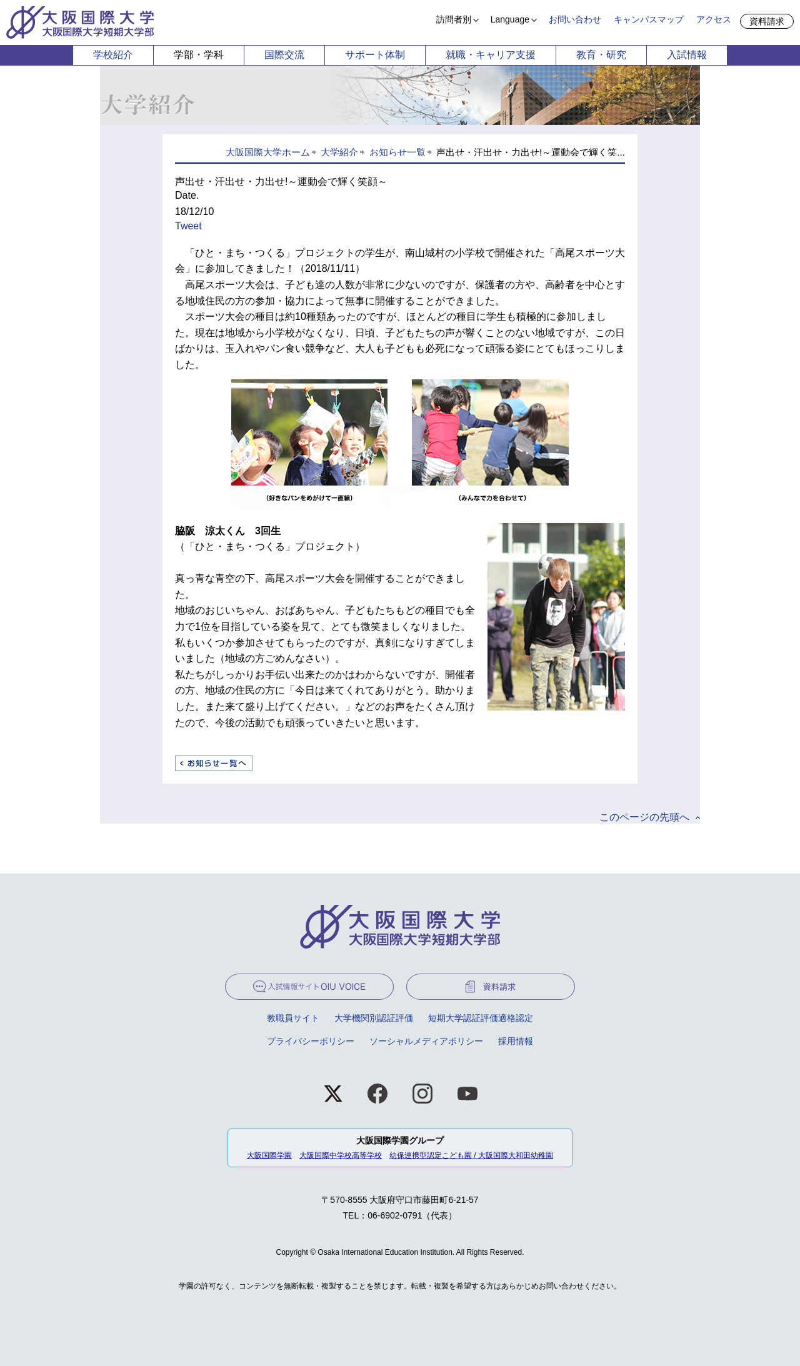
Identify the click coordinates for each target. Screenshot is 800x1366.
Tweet (188, 226)
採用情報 (515, 1041)
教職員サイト (293, 1018)
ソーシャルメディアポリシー (426, 1041)
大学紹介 (339, 152)
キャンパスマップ (649, 19)
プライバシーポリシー (310, 1041)
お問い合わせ (575, 19)
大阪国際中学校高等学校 (340, 1155)
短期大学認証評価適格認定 (480, 1018)
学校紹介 (113, 54)
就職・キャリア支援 (491, 54)
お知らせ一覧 (397, 152)
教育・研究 (601, 54)
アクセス (713, 19)
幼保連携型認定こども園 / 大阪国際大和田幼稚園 (471, 1155)
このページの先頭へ (644, 817)
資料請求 (766, 21)
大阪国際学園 (269, 1155)
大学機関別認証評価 (373, 1018)
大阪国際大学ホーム (268, 152)
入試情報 (687, 54)
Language (510, 19)
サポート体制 (375, 54)
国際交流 (284, 54)
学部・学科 (199, 54)
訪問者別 (453, 19)
